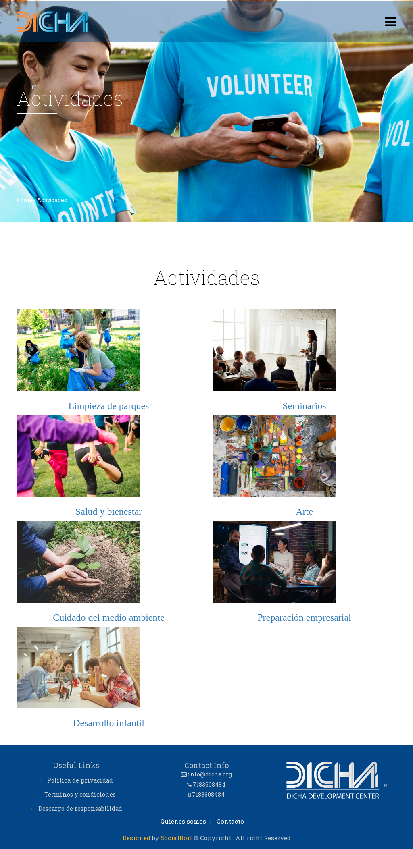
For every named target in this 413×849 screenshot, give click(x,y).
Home (24, 200)
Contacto (230, 821)
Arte (304, 511)
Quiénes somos (183, 821)
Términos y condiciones (80, 794)
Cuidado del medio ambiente (109, 617)
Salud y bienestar (108, 511)
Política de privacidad (80, 780)
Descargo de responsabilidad (80, 808)
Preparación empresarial (304, 617)
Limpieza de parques (109, 406)
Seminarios (304, 406)
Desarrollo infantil (108, 723)
